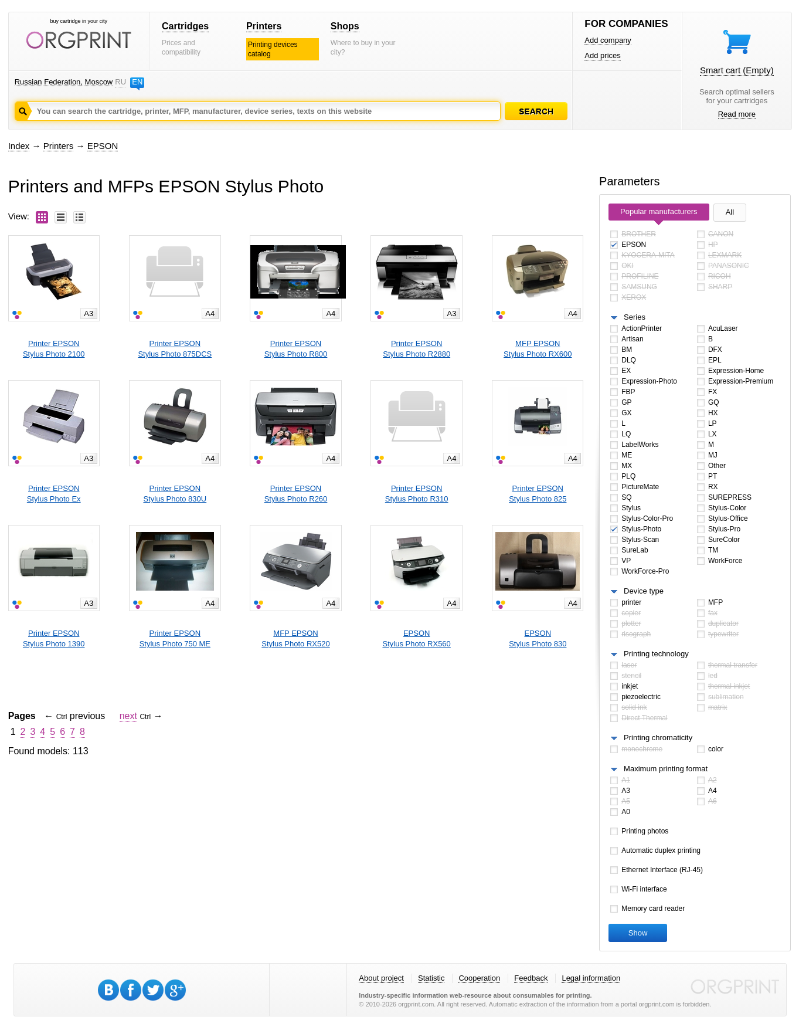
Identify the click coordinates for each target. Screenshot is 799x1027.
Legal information (591, 978)
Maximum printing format (666, 768)
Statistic (431, 978)
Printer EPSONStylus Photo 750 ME (175, 638)
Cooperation (479, 978)
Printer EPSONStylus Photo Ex (54, 493)
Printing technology (656, 653)
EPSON (102, 146)
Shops (345, 26)
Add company (607, 40)
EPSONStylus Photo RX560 (416, 638)
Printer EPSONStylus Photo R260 (296, 493)
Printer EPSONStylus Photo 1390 (54, 638)
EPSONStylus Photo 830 (537, 638)
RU (120, 81)
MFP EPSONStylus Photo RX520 (295, 638)
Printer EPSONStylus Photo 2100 (54, 348)
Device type (644, 591)
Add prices (602, 55)
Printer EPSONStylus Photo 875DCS (175, 348)
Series (634, 317)
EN (137, 81)
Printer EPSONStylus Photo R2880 (416, 348)
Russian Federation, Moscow (64, 81)
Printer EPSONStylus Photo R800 (296, 348)
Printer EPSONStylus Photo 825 (537, 493)
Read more (737, 114)
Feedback (531, 978)
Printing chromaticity (658, 737)
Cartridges (185, 26)
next (128, 716)
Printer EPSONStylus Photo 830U (174, 493)
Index (19, 146)
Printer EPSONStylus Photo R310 (416, 493)
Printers (263, 26)
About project (381, 978)
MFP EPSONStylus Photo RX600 (538, 348)
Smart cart (737, 70)
